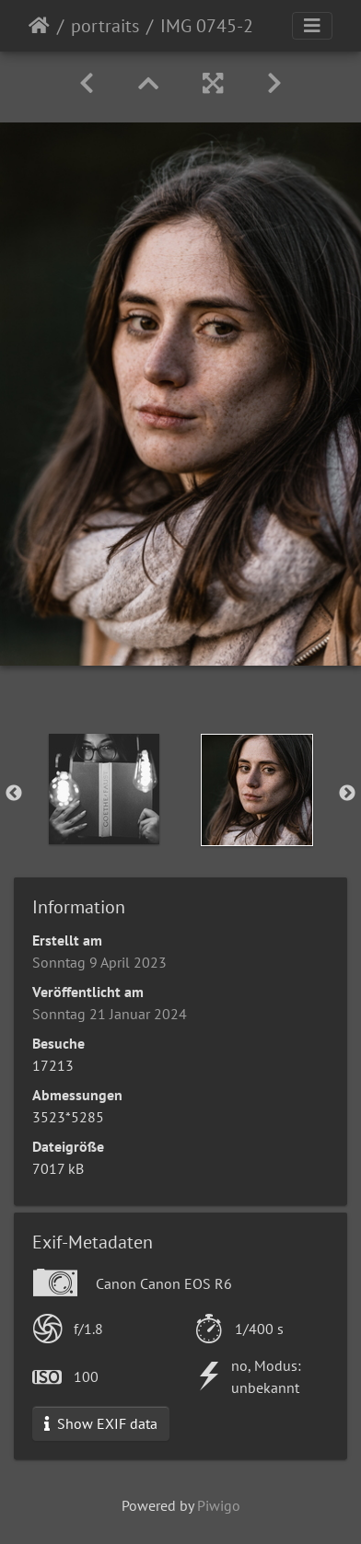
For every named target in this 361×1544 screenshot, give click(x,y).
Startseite (39, 26)
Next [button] (347, 793)
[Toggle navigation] (312, 26)
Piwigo (218, 1505)
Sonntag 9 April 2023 (99, 962)
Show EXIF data (100, 1423)
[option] (104, 789)
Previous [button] (14, 793)
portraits (105, 26)
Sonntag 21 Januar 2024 (109, 1013)
